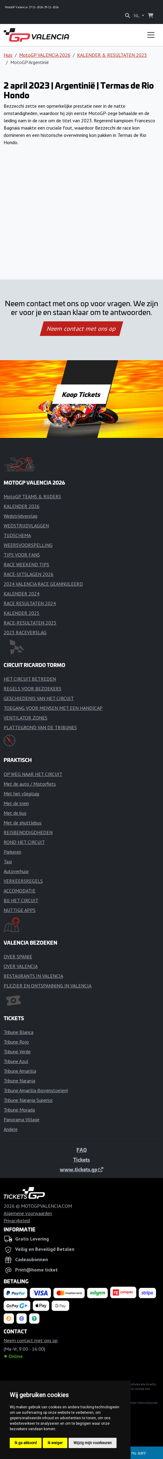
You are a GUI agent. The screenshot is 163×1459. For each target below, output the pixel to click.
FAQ (81, 1149)
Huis (8, 55)
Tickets (81, 1159)
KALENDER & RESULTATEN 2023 (112, 55)
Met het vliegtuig (21, 793)
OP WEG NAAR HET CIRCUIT (33, 774)
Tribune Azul (16, 1061)
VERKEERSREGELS (23, 881)
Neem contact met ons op (81, 329)
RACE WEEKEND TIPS (26, 564)
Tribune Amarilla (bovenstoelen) (36, 1090)
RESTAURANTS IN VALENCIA (33, 976)
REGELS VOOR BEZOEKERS (32, 688)
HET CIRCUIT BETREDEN (30, 679)
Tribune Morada (19, 1110)
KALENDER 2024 (21, 594)
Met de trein (16, 803)
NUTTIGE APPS (20, 910)
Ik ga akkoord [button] (26, 1443)
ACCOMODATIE (20, 891)
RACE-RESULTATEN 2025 (30, 623)
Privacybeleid (17, 1220)
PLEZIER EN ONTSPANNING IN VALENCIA (47, 986)
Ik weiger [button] (55, 1443)
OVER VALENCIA (21, 966)
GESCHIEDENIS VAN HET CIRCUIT (39, 698)
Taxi (8, 861)
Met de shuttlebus (23, 823)
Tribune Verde (17, 1051)
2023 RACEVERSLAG (25, 632)
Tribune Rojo (16, 1042)
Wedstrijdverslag (20, 516)
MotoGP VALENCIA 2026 (44, 55)
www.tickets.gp (81, 1169)
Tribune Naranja (19, 1081)
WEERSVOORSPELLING (28, 545)
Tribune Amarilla (20, 1071)
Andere (11, 1129)
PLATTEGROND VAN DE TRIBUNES (40, 727)
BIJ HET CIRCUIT (21, 900)
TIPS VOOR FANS (22, 555)
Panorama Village (21, 1119)
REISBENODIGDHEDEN (28, 832)
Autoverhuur (16, 871)
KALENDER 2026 (21, 506)
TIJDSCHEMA (17, 535)
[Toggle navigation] (150, 35)
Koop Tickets (81, 394)
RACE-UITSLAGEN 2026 (28, 574)
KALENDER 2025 (21, 613)
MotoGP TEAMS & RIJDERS (32, 496)
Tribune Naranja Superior (28, 1100)
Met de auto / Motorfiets (30, 784)
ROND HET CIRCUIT (24, 842)
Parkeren (12, 852)
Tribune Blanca (18, 1032)
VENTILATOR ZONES (25, 718)
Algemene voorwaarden (28, 1213)
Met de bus (15, 813)
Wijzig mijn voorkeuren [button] (92, 1443)
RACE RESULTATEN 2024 (30, 603)
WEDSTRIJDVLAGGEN (26, 526)
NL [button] (137, 15)
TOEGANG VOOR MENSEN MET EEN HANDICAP (53, 708)
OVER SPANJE (18, 956)
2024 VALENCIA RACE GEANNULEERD (43, 584)
